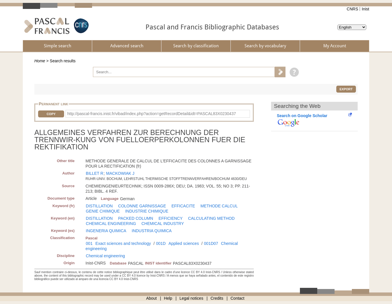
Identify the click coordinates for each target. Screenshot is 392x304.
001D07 (211, 243)
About (151, 298)
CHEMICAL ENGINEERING (111, 223)
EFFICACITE (183, 206)
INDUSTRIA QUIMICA (151, 230)
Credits (216, 298)
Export (345, 89)
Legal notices (192, 298)
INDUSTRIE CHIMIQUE (146, 211)
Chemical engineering (105, 256)
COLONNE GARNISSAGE (142, 206)
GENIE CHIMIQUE (103, 211)
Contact (237, 298)
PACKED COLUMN (135, 218)
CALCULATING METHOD (211, 218)
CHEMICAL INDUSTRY (162, 223)
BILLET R (94, 173)
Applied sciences (184, 243)
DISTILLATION (99, 206)
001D (160, 243)
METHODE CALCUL (219, 206)
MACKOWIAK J (120, 173)
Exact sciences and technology (123, 243)
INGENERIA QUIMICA (106, 230)
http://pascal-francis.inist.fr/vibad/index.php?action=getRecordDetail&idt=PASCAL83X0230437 (151, 113)
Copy (50, 114)
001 (89, 243)
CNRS (352, 9)
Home (39, 61)
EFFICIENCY (170, 218)
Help (168, 298)
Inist (365, 9)
